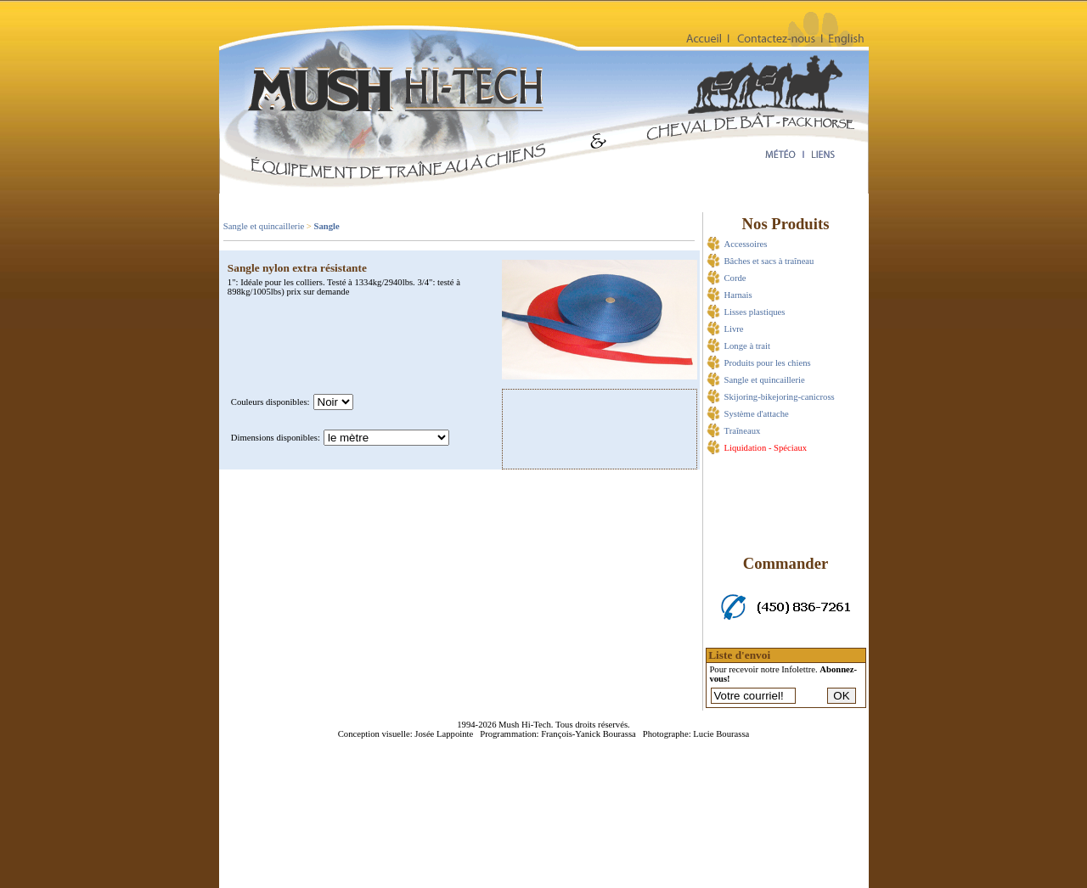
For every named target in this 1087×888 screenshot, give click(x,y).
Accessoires (746, 244)
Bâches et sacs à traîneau (769, 261)
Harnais (738, 295)
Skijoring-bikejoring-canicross (779, 397)
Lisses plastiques (755, 312)
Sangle (326, 226)
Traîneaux (742, 431)
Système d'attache (756, 414)
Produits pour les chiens (767, 363)
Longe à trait (747, 346)
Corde (735, 278)
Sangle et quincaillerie (263, 226)
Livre (734, 329)
